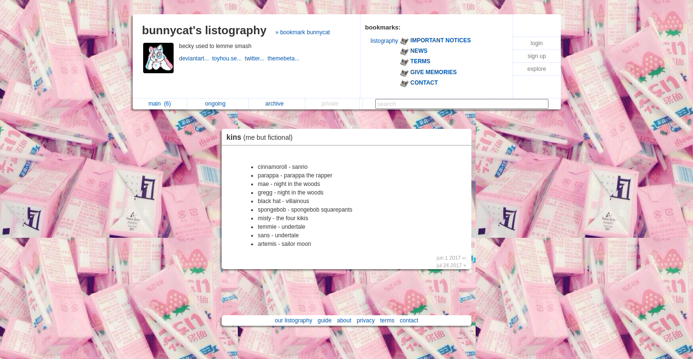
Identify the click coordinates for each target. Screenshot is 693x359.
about (344, 320)
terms (387, 320)
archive (277, 103)
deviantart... (195, 58)
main (159, 103)
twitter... (256, 58)
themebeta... (284, 58)
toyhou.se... (228, 58)
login (537, 43)
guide (325, 320)
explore (536, 69)
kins (261, 137)
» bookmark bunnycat (302, 32)
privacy (366, 320)
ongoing (217, 103)
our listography (293, 320)
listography (384, 41)
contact (409, 320)
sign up (536, 56)
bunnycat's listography (204, 30)
